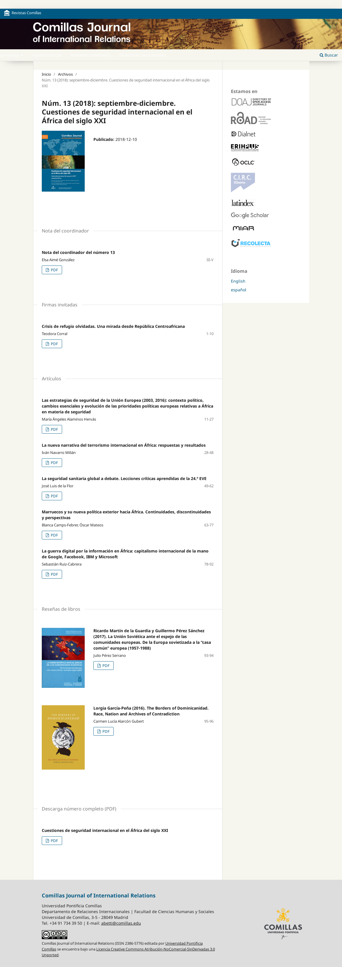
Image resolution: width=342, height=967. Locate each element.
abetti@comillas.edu (121, 923)
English (238, 281)
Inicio (46, 74)
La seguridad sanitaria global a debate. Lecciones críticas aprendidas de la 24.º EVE (124, 478)
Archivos (65, 74)
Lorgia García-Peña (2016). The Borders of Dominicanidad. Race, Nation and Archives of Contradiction (151, 711)
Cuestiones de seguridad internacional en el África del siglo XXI (105, 830)
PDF (54, 269)
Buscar (329, 55)
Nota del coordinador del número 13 (78, 252)
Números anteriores (90, 55)
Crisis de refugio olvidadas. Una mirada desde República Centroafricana (113, 326)
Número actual (46, 55)
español (238, 289)
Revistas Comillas (26, 12)
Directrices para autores (142, 55)
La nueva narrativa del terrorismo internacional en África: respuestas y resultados (124, 445)
